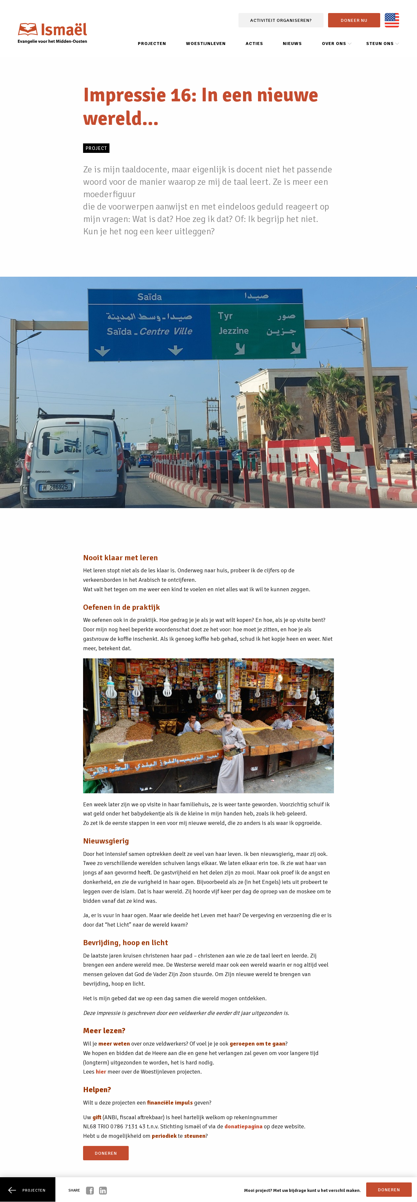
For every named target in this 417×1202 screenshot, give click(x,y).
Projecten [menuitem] (152, 43)
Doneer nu (354, 20)
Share (74, 1190)
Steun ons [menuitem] (380, 43)
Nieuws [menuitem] (292, 43)
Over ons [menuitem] (334, 43)
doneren (106, 1153)
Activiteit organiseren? (281, 20)
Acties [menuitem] (254, 43)
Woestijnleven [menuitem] (206, 43)
